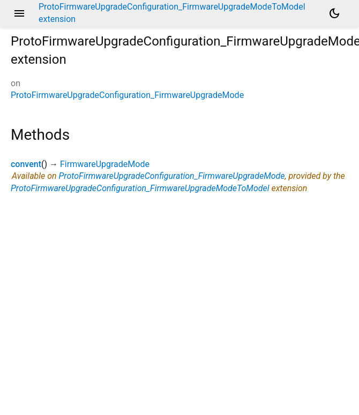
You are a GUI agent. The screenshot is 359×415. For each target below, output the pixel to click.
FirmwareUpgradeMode (104, 164)
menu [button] (19, 13)
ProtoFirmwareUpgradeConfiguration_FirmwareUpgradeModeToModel (140, 188)
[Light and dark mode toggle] (334, 13)
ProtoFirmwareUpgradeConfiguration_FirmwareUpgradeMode (127, 95)
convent (26, 164)
